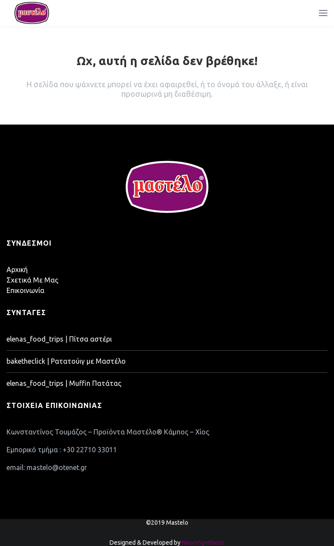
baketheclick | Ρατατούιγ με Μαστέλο (66, 361)
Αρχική (17, 269)
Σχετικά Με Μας (32, 280)
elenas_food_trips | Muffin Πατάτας (64, 383)
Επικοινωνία (25, 290)
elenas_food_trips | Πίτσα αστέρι (59, 339)
